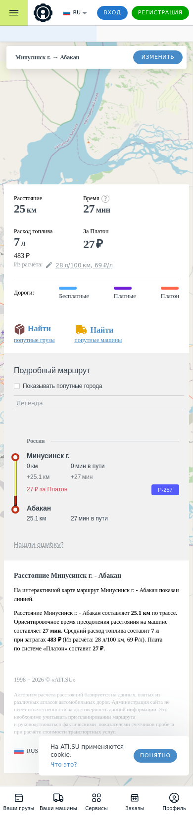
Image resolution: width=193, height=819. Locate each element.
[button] (26, 751)
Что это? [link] (63, 764)
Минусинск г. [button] (48, 455)
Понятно (155, 755)
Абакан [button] (39, 508)
